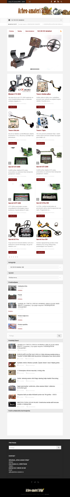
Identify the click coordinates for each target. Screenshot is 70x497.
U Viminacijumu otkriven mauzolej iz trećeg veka (31, 370)
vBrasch (47, 494)
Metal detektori (30, 31)
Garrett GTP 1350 (14, 203)
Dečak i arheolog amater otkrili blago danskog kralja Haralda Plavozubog (37, 378)
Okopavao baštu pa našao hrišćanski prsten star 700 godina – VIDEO (37, 394)
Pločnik (20, 295)
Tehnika (19, 31)
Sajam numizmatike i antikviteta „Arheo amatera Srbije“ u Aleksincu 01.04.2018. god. (36, 387)
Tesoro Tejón (41, 130)
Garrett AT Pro (13, 239)
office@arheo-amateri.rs (16, 472)
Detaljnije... (20, 290)
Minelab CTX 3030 (14, 94)
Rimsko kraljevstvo (23, 316)
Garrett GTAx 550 (42, 203)
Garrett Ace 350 (41, 239)
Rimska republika (23, 324)
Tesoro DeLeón (13, 130)
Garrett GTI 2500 (14, 167)
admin (17, 103)
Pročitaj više (12, 107)
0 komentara (23, 103)
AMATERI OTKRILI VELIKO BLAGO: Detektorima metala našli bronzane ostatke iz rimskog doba (38, 403)
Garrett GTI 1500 (42, 167)
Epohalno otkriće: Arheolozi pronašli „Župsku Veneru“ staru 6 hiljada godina (38, 363)
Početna (11, 31)
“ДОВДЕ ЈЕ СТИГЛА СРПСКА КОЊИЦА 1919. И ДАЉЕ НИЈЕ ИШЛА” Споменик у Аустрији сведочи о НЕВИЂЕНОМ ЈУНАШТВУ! (39, 305)
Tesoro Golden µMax (43, 94)
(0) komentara (23, 350)
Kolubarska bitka (22, 286)
